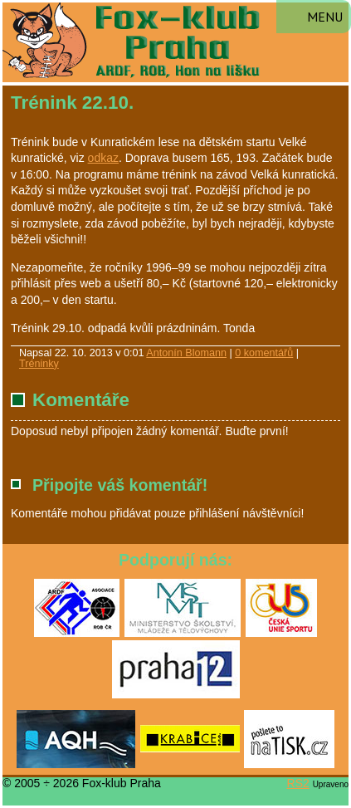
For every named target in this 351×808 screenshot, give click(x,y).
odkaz (103, 157)
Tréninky (39, 364)
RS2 (298, 783)
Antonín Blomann (186, 353)
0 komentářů (264, 353)
